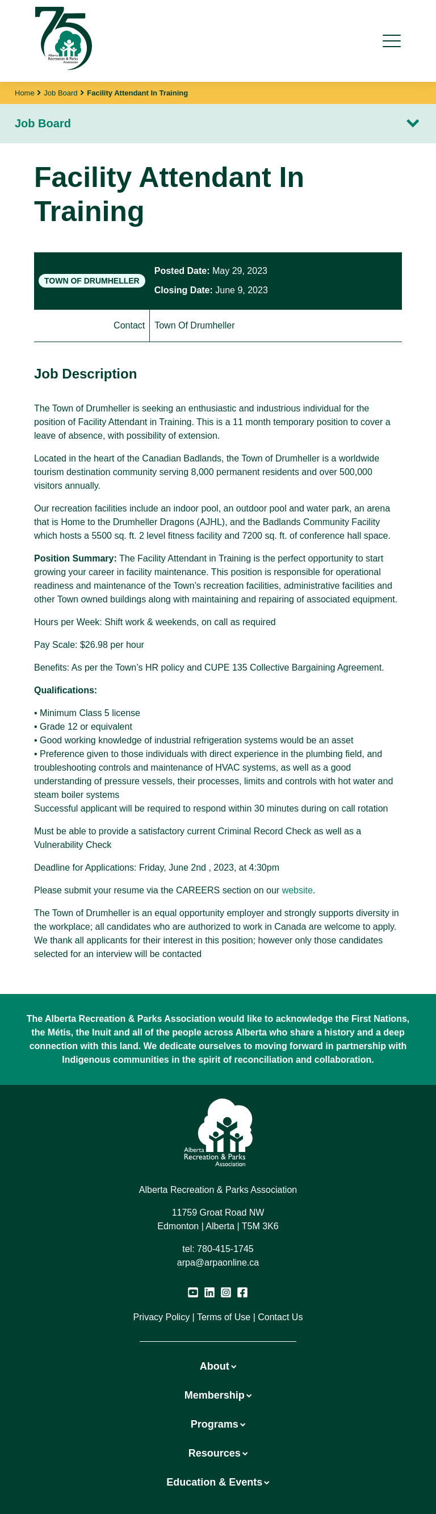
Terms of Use (223, 1317)
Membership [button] (218, 1395)
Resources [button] (218, 1453)
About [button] (218, 1366)
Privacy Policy (161, 1317)
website (297, 890)
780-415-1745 (225, 1249)
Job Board (60, 93)
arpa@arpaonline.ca (218, 1262)
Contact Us (280, 1317)
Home (25, 93)
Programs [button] (218, 1424)
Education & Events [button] (217, 1482)
